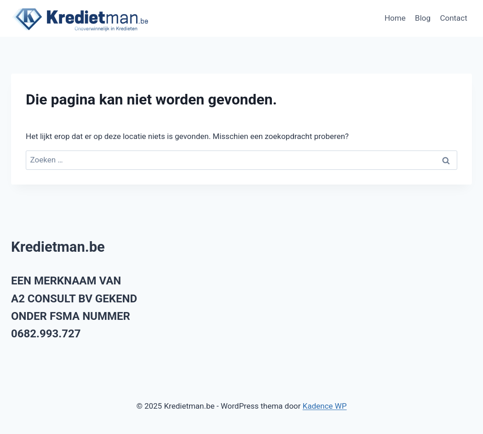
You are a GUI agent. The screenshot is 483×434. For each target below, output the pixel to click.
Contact (453, 18)
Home (395, 18)
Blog (423, 18)
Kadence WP (325, 406)
